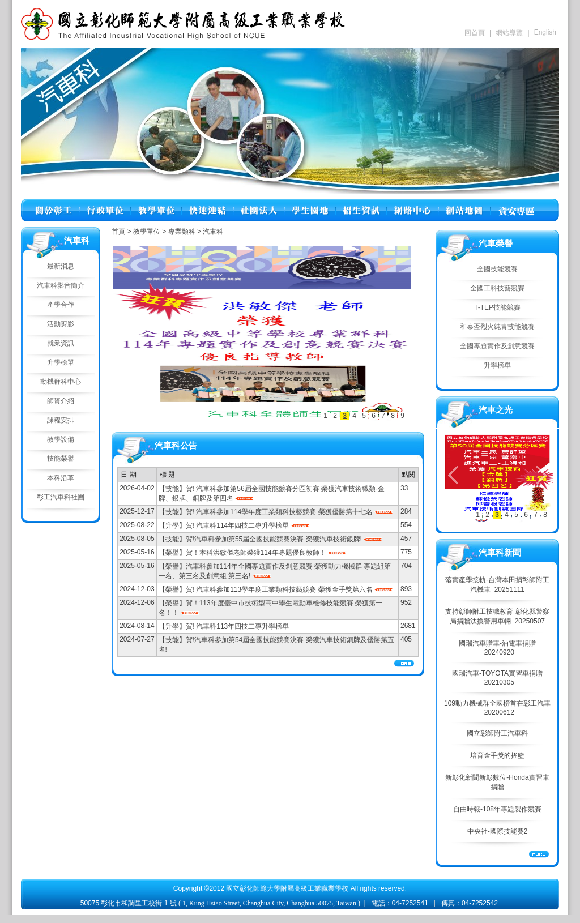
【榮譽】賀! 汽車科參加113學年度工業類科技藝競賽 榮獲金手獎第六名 (266, 589)
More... (404, 663)
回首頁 (474, 33)
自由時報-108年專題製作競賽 (497, 809)
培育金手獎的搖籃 (497, 755)
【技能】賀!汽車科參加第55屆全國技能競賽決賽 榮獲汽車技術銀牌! (261, 539)
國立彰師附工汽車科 (497, 733)
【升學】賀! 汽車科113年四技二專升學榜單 (224, 626)
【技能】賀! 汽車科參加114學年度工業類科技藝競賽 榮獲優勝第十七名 (266, 512)
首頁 (118, 232)
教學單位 (147, 232)
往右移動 (392, 332)
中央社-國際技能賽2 (497, 831)
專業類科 (182, 232)
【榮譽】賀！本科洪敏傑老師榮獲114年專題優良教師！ (243, 553)
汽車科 (213, 232)
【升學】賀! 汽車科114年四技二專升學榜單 (225, 525)
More (539, 854)
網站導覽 (509, 33)
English (545, 32)
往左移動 (131, 332)
